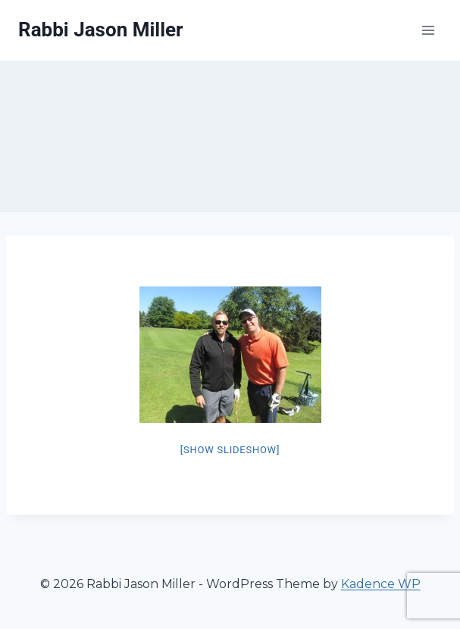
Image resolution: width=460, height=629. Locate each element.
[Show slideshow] (230, 449)
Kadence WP (381, 584)
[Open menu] (428, 30)
